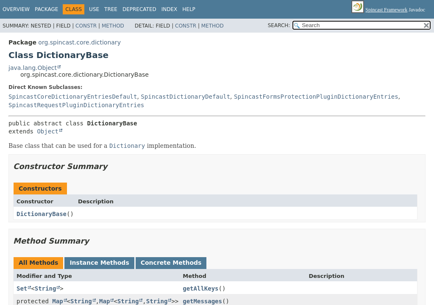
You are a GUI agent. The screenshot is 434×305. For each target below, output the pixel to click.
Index (169, 9)
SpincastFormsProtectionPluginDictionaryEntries (316, 96)
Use (94, 9)
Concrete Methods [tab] (171, 262)
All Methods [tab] (38, 262)
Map (57, 301)
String (45, 288)
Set (22, 288)
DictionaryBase (42, 214)
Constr (86, 26)
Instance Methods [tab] (99, 262)
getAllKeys (200, 288)
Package (46, 9)
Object (47, 131)
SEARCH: (279, 25)
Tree (110, 9)
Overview (16, 9)
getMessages (202, 301)
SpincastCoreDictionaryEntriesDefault (72, 96)
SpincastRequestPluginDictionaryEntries (76, 105)
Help (188, 9)
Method (113, 26)
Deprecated (139, 9)
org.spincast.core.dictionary (79, 42)
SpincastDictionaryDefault (185, 96)
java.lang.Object (32, 67)
